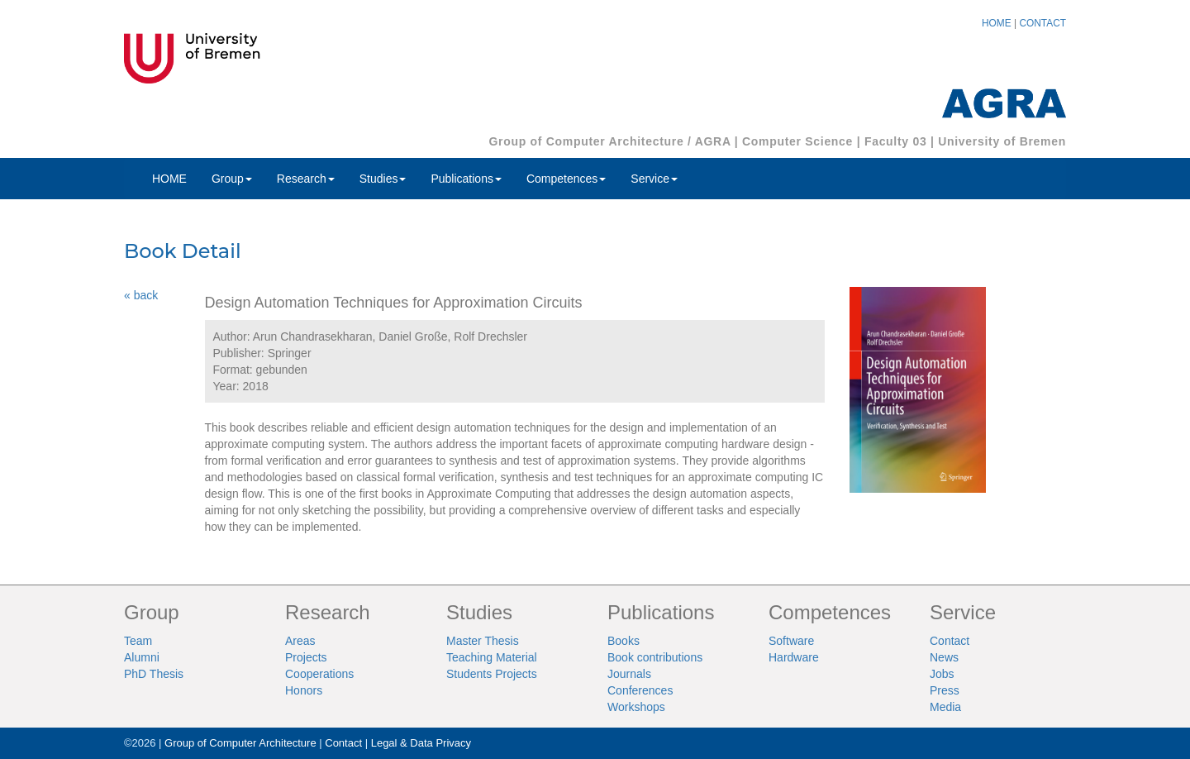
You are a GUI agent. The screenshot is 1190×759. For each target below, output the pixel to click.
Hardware (794, 657)
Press (944, 690)
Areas (300, 640)
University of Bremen (1002, 141)
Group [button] (232, 178)
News (944, 657)
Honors (303, 690)
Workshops (636, 707)
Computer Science (797, 141)
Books (623, 640)
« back (141, 295)
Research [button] (306, 178)
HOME (996, 23)
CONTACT (1042, 23)
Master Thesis (482, 640)
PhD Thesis (153, 673)
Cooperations (319, 673)
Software (791, 640)
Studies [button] (383, 178)
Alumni (141, 657)
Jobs (942, 673)
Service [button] (654, 178)
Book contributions (654, 657)
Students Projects (491, 673)
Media (945, 707)
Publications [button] (466, 178)
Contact (949, 640)
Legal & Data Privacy (421, 743)
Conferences (640, 690)
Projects (306, 657)
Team (138, 640)
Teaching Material (491, 657)
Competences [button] (566, 178)
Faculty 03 (895, 141)
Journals (629, 673)
